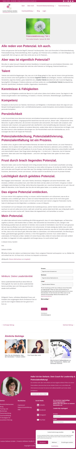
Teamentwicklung (64, 5)
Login (44, 11)
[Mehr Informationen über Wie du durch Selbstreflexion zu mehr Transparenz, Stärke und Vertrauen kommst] (60, 349)
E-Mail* (55, 419)
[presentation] (52, 303)
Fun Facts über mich (34, 355)
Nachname (43, 275)
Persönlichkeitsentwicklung (45, 5)
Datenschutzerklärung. (46, 296)
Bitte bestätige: (45, 299)
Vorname (43, 268)
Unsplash (27, 259)
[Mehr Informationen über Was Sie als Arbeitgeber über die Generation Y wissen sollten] (15, 346)
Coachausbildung (28, 11)
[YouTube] (72, 1)
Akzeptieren (43, 442)
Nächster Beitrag (68, 325)
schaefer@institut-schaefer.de (28, 1)
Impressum (21, 405)
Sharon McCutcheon (15, 259)
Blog (38, 11)
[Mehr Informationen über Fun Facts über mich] (38, 346)
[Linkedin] (63, 1)
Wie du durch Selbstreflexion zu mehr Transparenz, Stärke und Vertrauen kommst (60, 362)
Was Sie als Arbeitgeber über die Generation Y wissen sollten (14, 357)
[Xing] (66, 1)
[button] (73, 432)
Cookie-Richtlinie (54, 446)
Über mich (30, 6)
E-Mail (43, 281)
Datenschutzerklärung (25, 407)
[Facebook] (68, 1)
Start (23, 6)
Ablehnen (54, 442)
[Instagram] (70, 1)
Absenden (44, 309)
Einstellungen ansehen (67, 442)
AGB (19, 409)
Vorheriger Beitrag (8, 325)
